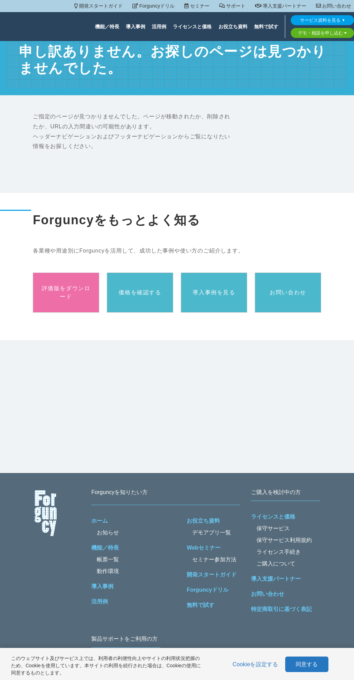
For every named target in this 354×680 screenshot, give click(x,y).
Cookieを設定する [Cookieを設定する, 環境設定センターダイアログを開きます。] (255, 664)
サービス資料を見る (322, 20)
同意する (307, 664)
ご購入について (276, 563)
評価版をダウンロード (66, 292)
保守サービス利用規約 (284, 540)
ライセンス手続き (279, 552)
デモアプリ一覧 (211, 532)
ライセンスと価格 (192, 27)
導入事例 (135, 27)
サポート (232, 6)
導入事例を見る (214, 292)
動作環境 (108, 571)
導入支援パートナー (280, 6)
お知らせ (108, 532)
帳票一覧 (108, 559)
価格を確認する (140, 292)
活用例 (159, 27)
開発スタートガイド (98, 6)
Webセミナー (203, 548)
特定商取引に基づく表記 (281, 609)
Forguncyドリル (153, 6)
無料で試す (266, 27)
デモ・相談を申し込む (322, 33)
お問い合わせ (333, 6)
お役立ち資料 (233, 27)
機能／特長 (107, 27)
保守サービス (273, 528)
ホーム (99, 521)
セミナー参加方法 (214, 559)
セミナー (196, 6)
